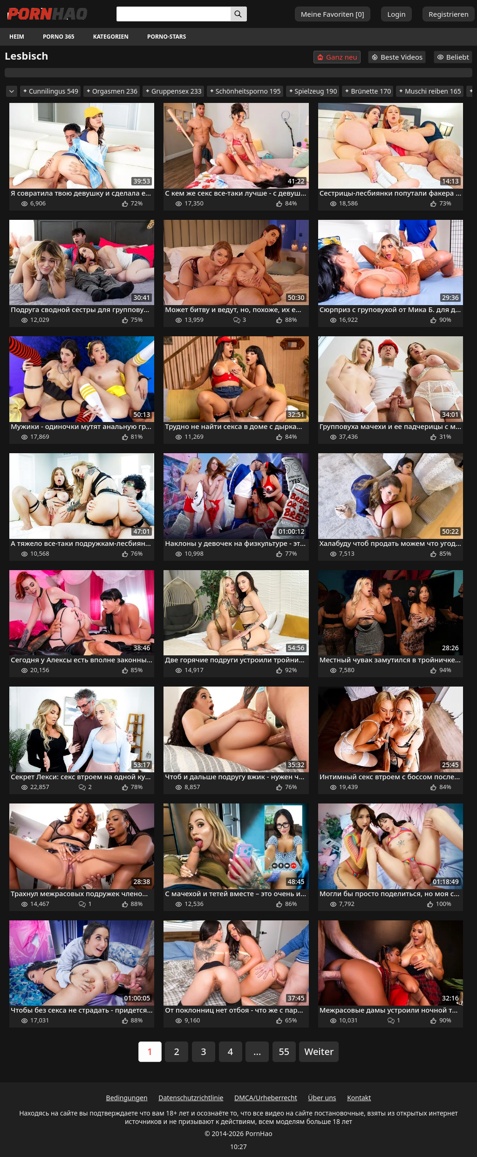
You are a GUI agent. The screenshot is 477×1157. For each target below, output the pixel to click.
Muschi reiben (429, 91)
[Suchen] (239, 14)
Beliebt (453, 56)
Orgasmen (111, 91)
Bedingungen (127, 1097)
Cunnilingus (50, 91)
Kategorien (111, 37)
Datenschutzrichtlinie (190, 1097)
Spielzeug (312, 91)
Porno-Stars (166, 37)
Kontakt (359, 1097)
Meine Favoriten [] (332, 14)
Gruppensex (173, 91)
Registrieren (449, 14)
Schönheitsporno (245, 91)
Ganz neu (337, 57)
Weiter (319, 1051)
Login (396, 14)
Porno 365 (59, 37)
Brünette (367, 91)
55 (284, 1051)
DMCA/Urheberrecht (265, 1097)
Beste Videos (396, 56)
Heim (16, 37)
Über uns (322, 1097)
